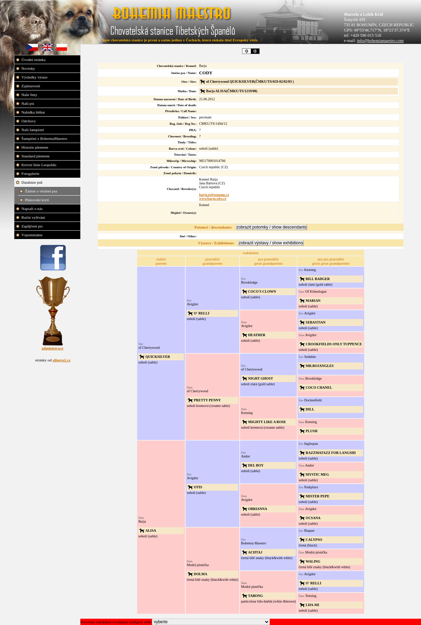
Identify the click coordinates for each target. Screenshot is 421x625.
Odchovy (29, 121)
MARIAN (313, 301)
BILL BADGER (318, 279)
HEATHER (256, 335)
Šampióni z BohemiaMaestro (44, 138)
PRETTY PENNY (207, 400)
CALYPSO (314, 540)
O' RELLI (201, 313)
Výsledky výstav (35, 77)
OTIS (198, 487)
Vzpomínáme (32, 235)
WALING (313, 561)
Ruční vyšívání (33, 217)
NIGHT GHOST (260, 378)
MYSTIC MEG (317, 474)
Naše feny (29, 95)
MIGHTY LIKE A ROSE (267, 422)
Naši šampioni (33, 130)
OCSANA (313, 518)
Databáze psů (32, 182)
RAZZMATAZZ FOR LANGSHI (330, 453)
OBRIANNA (257, 509)
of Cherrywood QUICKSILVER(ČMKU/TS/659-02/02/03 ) (250, 81)
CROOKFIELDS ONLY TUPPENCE (334, 344)
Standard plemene (36, 156)
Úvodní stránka (33, 59)
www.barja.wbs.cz (212, 199)
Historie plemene (35, 147)
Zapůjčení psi (32, 226)
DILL (310, 409)
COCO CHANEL (319, 387)
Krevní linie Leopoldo (39, 165)
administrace (52, 348)
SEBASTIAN (316, 322)
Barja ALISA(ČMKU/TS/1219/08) (231, 91)
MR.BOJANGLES (320, 366)
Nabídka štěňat (33, 112)
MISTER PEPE (317, 496)
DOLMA (200, 574)
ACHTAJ (255, 552)
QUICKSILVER (157, 357)
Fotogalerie (30, 173)
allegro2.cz (62, 360)
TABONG (255, 596)
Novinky (28, 68)
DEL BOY (255, 465)
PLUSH (311, 431)
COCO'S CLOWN (262, 291)
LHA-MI (312, 605)
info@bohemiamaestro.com (380, 40)
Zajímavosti (31, 86)
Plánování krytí (37, 200)
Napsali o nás (32, 208)
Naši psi (28, 103)
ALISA (150, 530)
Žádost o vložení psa (41, 191)
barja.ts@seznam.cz (214, 195)
